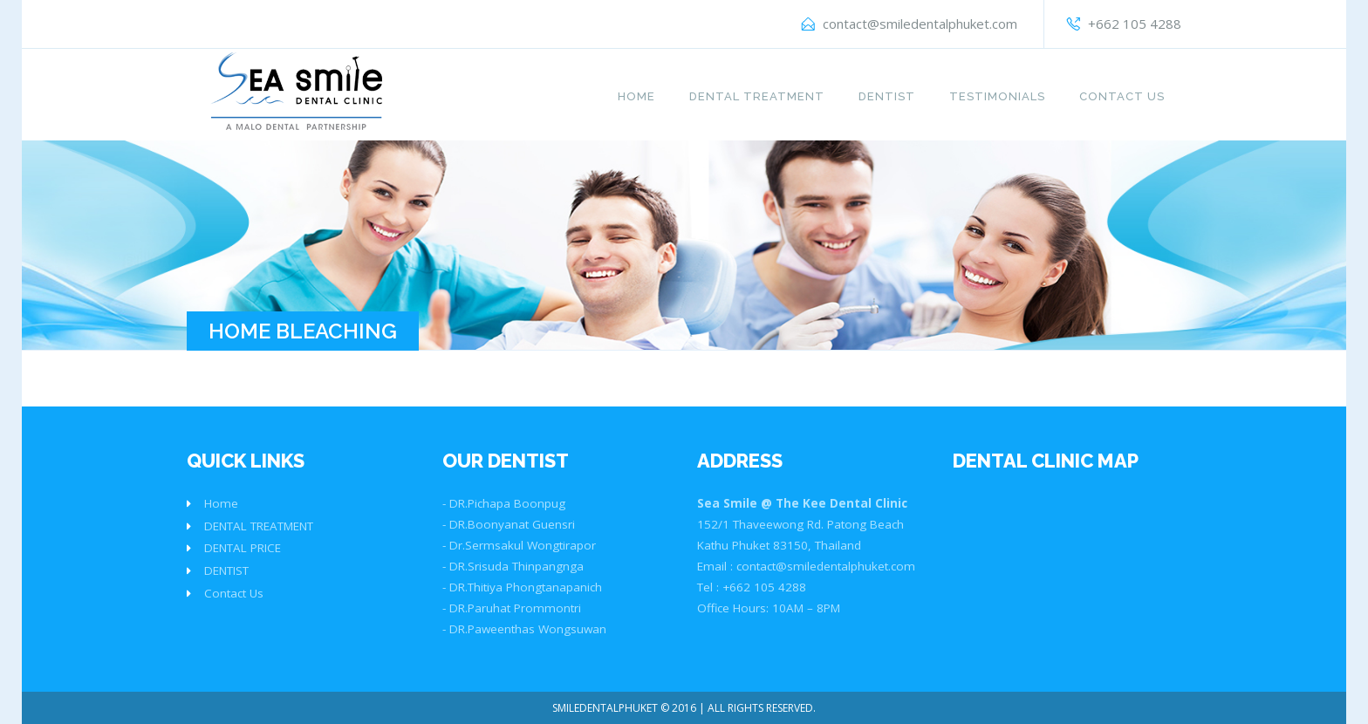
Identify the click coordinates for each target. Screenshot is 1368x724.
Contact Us (1122, 96)
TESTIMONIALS (997, 96)
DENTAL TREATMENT (756, 96)
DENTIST (886, 96)
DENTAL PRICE (242, 548)
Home (636, 96)
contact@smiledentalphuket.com (920, 23)
